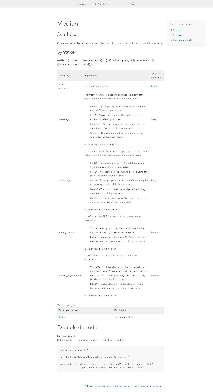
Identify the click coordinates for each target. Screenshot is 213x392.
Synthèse (178, 30)
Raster (154, 86)
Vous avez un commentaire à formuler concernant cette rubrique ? (126, 386)
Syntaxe (177, 35)
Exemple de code (182, 40)
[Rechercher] (132, 4)
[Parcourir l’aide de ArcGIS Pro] (103, 4)
